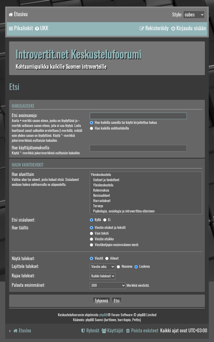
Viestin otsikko (102, 238)
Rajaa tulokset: (23, 275)
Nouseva (124, 266)
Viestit (96, 258)
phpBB (103, 314)
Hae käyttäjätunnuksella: (31, 147)
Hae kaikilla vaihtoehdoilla (109, 128)
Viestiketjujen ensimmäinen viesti (114, 244)
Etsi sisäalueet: (23, 220)
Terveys (146, 206)
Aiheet (111, 258)
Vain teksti (99, 233)
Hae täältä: (20, 227)
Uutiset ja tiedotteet (146, 179)
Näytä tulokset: (23, 258)
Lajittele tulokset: (25, 266)
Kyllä (95, 219)
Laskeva (142, 266)
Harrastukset (146, 200)
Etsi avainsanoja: (24, 115)
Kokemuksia (146, 190)
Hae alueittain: (23, 174)
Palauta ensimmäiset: (28, 285)
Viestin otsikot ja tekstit (108, 227)
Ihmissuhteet (146, 195)
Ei (106, 219)
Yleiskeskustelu (146, 174)
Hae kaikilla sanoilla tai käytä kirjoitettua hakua (123, 122)
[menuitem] (41, 28)
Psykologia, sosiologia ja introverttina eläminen (146, 211)
